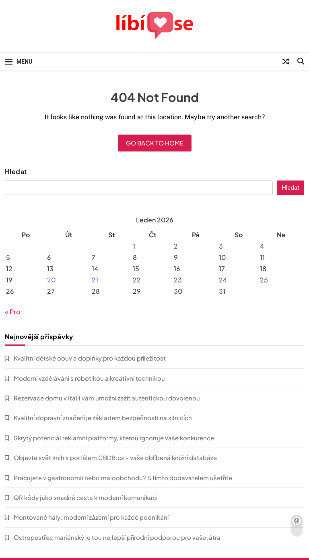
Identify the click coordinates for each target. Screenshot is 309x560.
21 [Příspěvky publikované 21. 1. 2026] (95, 280)
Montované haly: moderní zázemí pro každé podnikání (91, 517)
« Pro (12, 311)
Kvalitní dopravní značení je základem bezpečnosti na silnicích (103, 417)
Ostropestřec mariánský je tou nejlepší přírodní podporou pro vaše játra (117, 537)
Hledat (16, 172)
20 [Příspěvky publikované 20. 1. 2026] (51, 280)
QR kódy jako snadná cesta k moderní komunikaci (86, 497)
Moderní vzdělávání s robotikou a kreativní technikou (89, 378)
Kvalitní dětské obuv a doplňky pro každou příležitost (90, 358)
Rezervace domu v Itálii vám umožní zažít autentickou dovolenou (107, 398)
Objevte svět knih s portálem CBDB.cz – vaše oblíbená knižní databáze (115, 457)
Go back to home (154, 143)
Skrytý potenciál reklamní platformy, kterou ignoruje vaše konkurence (114, 438)
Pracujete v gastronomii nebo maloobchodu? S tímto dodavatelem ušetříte (123, 477)
